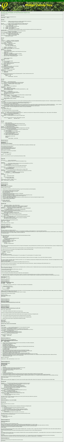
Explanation (20, 0)
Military (16, 0)
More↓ (24, 0)
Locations (12, 0)
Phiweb (2, 0)
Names (8, 0)
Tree (5, 0)
